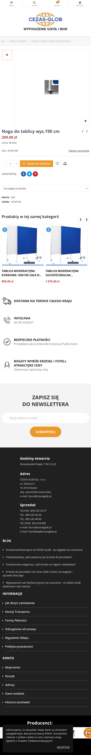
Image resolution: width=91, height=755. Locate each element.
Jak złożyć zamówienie (20, 603)
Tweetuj (29, 174)
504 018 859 (39, 523)
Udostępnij (23, 174)
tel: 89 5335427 (23, 322)
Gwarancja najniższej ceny (31, 369)
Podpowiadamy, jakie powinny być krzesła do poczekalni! (39, 557)
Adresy (10, 685)
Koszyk (10, 676)
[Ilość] (10, 163)
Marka (5, 197)
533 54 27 (40, 510)
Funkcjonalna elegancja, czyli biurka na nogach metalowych (41, 564)
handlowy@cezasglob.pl (43, 531)
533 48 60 (35, 519)
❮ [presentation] (81, 219)
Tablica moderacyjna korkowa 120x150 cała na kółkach (21, 275)
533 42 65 (35, 514)
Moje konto (12, 667)
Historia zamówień (17, 702)
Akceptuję (63, 747)
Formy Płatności (16, 620)
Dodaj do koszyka (36, 163)
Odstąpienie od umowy (20, 629)
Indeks (6, 201)
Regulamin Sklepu (17, 638)
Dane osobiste (14, 693)
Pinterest (35, 174)
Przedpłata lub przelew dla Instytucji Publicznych (46, 344)
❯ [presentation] (87, 219)
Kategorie (11, 2)
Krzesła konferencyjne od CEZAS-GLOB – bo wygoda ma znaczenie (44, 549)
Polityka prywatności (19, 646)
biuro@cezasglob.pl (40, 496)
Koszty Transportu (17, 612)
